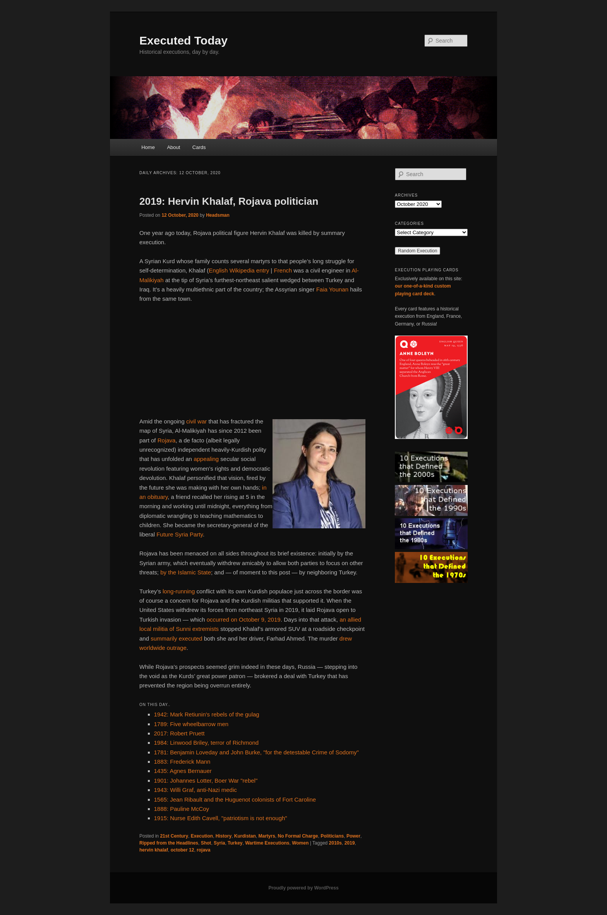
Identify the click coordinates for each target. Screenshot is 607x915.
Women (300, 843)
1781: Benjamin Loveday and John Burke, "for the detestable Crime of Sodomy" (256, 752)
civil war (196, 421)
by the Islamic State (185, 572)
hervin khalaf (153, 850)
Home (148, 147)
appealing (206, 459)
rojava (203, 850)
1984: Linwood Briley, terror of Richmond (206, 742)
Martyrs (267, 836)
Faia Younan (332, 289)
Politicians (332, 836)
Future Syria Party (179, 534)
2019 (350, 843)
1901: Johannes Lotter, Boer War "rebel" (206, 780)
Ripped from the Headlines (168, 843)
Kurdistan (245, 836)
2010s (335, 843)
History (223, 836)
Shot (206, 843)
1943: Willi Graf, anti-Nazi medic (195, 789)
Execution (202, 836)
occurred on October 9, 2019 (244, 619)
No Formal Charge (298, 836)
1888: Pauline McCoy (181, 808)
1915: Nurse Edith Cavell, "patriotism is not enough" (220, 818)
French (283, 270)
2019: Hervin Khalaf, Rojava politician (228, 201)
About (173, 147)
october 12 (182, 850)
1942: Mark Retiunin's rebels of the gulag (206, 714)
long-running (179, 591)
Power (353, 836)
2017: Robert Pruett (179, 733)
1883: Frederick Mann (182, 761)
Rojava (167, 440)
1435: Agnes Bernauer (183, 771)
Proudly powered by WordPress (303, 888)
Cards (199, 147)
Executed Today (183, 40)
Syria (219, 843)
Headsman (218, 215)
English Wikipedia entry (239, 270)
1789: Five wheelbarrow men (191, 724)
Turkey (235, 843)
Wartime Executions (267, 843)
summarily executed (176, 638)
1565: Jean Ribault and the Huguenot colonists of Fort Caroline (235, 799)
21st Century (174, 836)
